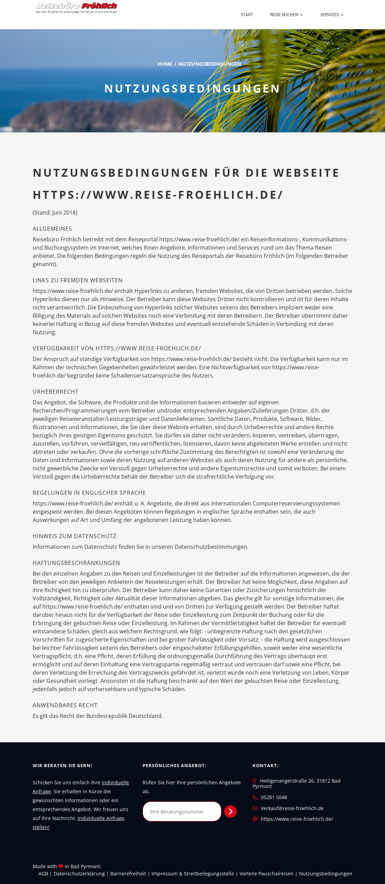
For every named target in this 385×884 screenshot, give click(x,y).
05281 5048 (274, 797)
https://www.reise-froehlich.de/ (297, 819)
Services (329, 14)
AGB (43, 873)
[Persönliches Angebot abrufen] (230, 811)
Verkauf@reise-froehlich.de (292, 808)
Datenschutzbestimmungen (211, 546)
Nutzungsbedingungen (325, 873)
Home (164, 64)
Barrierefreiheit (128, 873)
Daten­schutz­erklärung (79, 873)
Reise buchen (284, 14)
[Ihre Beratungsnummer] (182, 811)
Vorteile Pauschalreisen (267, 873)
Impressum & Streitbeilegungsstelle (193, 873)
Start (247, 14)
